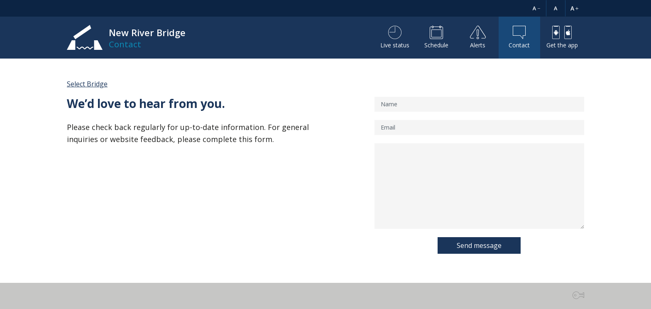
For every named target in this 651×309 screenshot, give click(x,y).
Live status (394, 37)
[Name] (479, 104)
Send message (479, 245)
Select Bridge (87, 83)
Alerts (478, 37)
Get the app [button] (562, 37)
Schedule (436, 37)
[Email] (479, 127)
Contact (519, 37)
